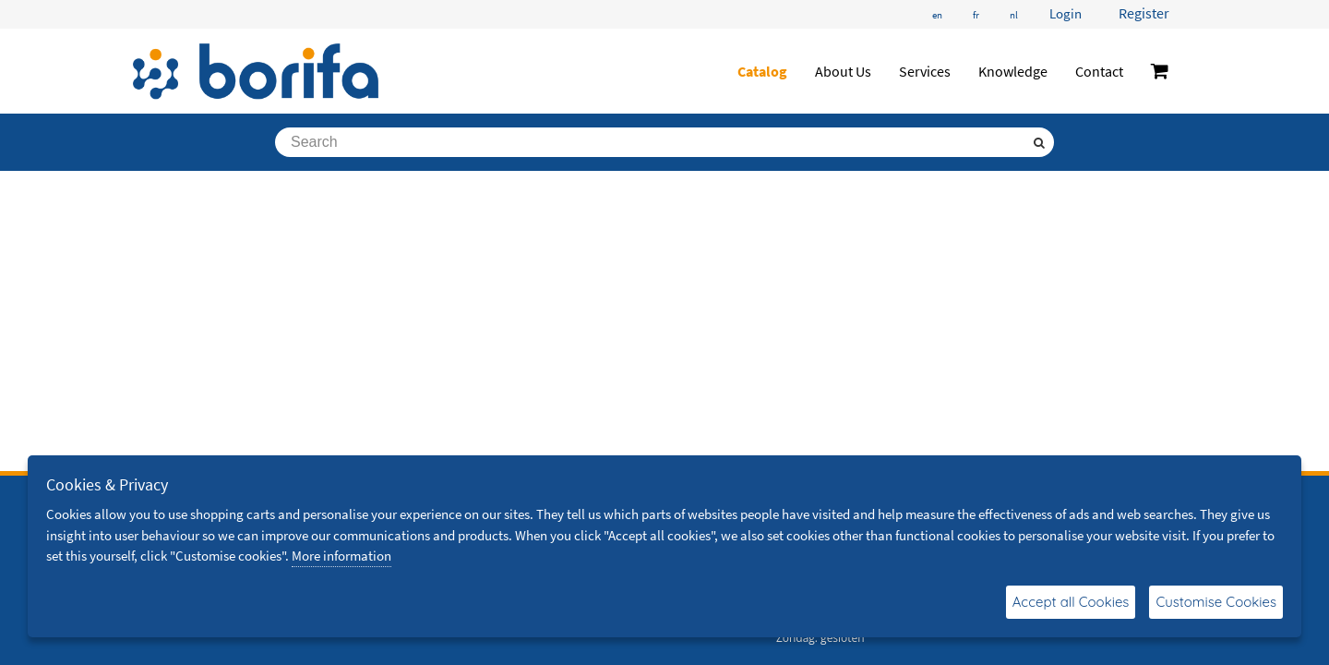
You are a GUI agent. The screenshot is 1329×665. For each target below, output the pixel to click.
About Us (843, 71)
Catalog (762, 71)
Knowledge (1013, 71)
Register (1144, 13)
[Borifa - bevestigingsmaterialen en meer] (256, 71)
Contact (1099, 71)
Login (1065, 13)
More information (341, 555)
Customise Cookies (1215, 602)
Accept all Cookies (1071, 602)
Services (925, 71)
